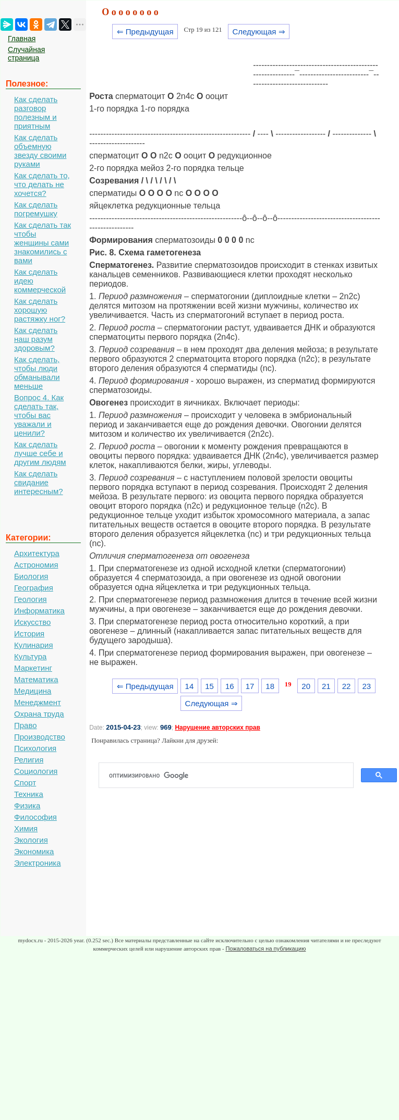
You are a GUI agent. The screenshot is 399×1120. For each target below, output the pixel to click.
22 (346, 686)
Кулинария (33, 645)
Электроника (37, 862)
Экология (31, 839)
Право (25, 725)
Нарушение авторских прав (217, 727)
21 (326, 686)
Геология (30, 599)
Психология (35, 748)
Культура (30, 656)
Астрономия (36, 564)
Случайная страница (26, 53)
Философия (35, 817)
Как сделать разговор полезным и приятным (35, 112)
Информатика (39, 610)
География (33, 587)
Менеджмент (37, 702)
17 (250, 686)
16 (229, 686)
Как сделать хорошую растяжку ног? (39, 310)
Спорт (25, 782)
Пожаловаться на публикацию (265, 948)
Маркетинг (33, 667)
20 (305, 686)
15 (209, 686)
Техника (28, 794)
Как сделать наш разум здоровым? (35, 339)
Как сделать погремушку (35, 209)
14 (189, 686)
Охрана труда (39, 713)
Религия (28, 759)
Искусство (32, 622)
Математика (36, 679)
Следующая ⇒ (258, 31)
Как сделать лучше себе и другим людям (40, 453)
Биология (31, 576)
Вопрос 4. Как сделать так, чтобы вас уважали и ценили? (39, 415)
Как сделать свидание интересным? (38, 482)
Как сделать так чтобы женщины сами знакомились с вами (42, 242)
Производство (39, 736)
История (29, 633)
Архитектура (36, 553)
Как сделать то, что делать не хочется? (42, 184)
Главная (21, 38)
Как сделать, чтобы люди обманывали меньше (37, 372)
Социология (35, 771)
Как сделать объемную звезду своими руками (40, 150)
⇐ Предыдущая (145, 31)
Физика (27, 805)
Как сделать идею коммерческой (40, 280)
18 (269, 686)
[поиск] (230, 775)
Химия (26, 828)
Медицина (32, 690)
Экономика (34, 851)
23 (366, 686)
